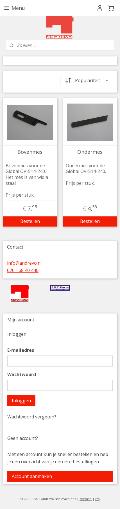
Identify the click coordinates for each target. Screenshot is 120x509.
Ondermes (90, 152)
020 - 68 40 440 (23, 270)
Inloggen (21, 401)
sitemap (86, 499)
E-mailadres (20, 350)
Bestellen (30, 221)
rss (97, 499)
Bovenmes (29, 152)
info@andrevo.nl (24, 263)
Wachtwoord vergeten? (31, 417)
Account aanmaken (32, 476)
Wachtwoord (21, 374)
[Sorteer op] (86, 80)
